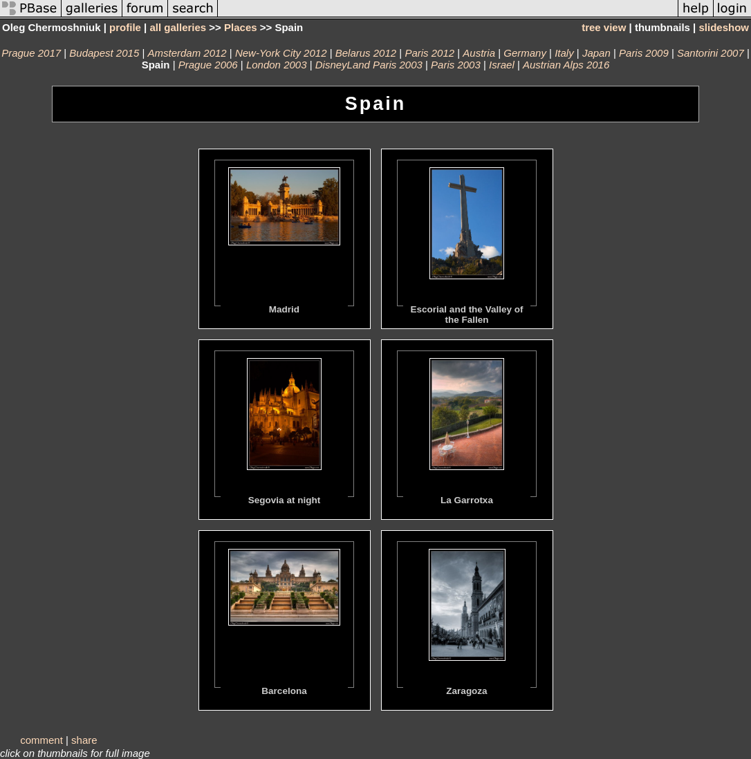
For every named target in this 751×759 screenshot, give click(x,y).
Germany (524, 53)
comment (41, 740)
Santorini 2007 (710, 53)
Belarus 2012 (365, 53)
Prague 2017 (31, 53)
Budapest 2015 (104, 53)
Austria (479, 53)
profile (125, 27)
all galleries (177, 27)
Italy (564, 53)
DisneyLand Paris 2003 (369, 65)
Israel (501, 65)
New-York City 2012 (281, 53)
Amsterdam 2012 (186, 53)
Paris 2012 (429, 53)
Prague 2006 (208, 65)
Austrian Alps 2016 (566, 65)
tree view (604, 27)
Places (240, 27)
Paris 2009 (644, 53)
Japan (596, 53)
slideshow (723, 27)
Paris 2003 (456, 65)
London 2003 (276, 65)
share (84, 740)
